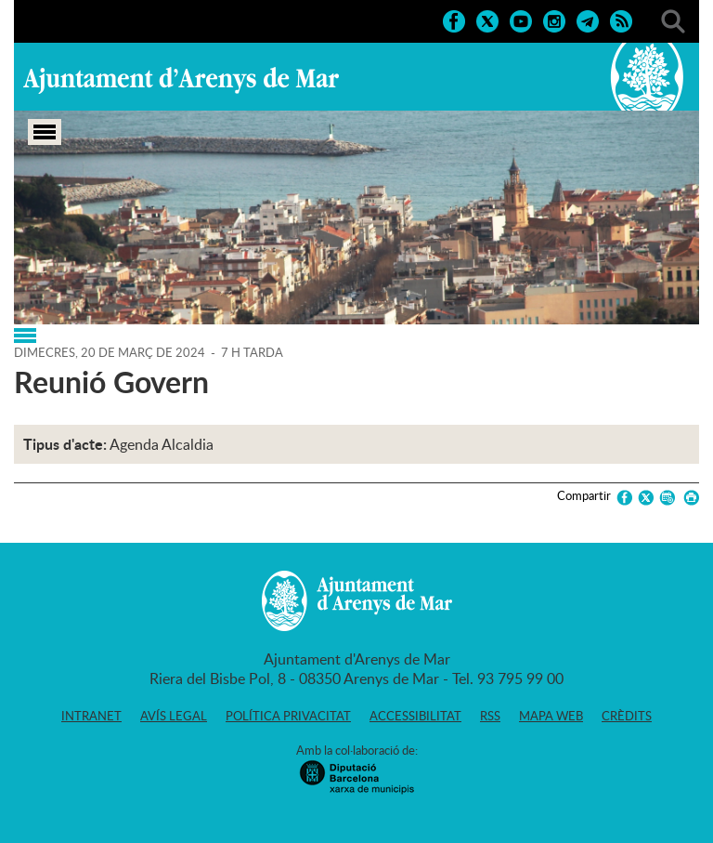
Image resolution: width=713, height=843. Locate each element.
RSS (490, 715)
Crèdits (627, 715)
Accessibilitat (415, 715)
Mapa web (551, 715)
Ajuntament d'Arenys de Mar (181, 80)
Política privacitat (288, 715)
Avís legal (173, 715)
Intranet (91, 715)
